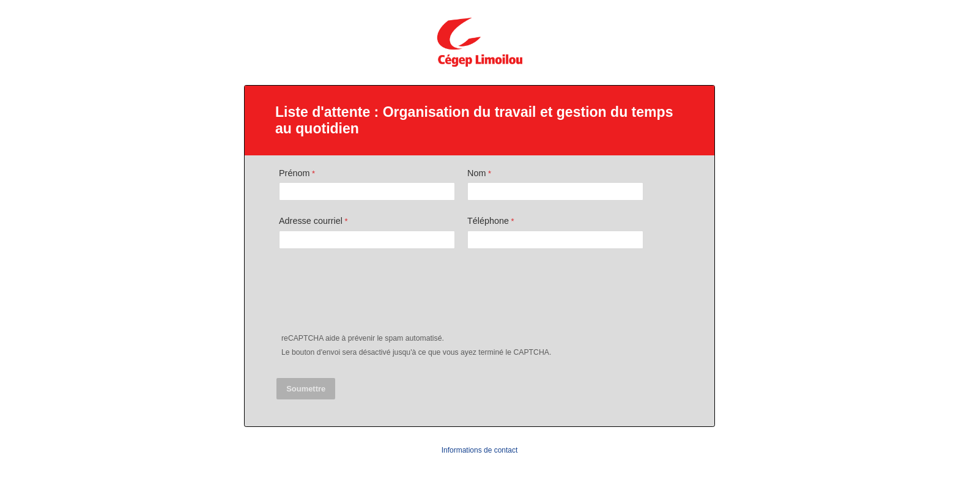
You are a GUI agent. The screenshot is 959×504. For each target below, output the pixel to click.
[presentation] (371, 293)
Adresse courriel (310, 221)
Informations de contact (480, 450)
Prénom (294, 173)
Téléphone (488, 221)
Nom (476, 173)
